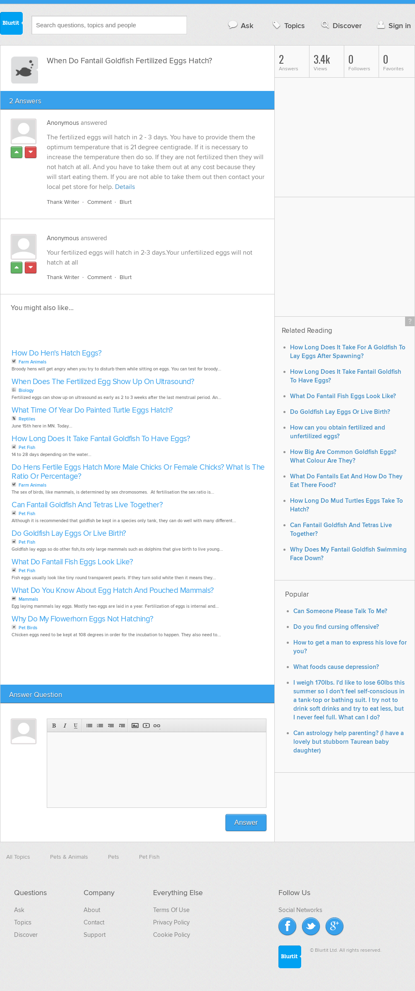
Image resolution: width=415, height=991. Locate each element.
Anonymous (63, 123)
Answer (246, 822)
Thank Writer (63, 201)
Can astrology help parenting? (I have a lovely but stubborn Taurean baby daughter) (348, 742)
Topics (288, 25)
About (92, 910)
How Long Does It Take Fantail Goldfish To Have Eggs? (101, 439)
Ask (240, 25)
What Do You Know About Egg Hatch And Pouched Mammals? (113, 590)
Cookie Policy (171, 934)
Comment (99, 201)
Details (125, 187)
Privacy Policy (171, 922)
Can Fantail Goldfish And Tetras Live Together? (87, 505)
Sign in (393, 25)
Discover (340, 25)
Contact (94, 922)
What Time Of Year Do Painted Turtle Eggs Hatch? (92, 410)
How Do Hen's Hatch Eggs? (56, 353)
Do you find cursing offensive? (336, 627)
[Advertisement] (105, 332)
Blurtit (11, 24)
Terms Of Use (171, 910)
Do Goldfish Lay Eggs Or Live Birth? (69, 533)
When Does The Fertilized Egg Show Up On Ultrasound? (103, 382)
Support (95, 934)
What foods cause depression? (336, 667)
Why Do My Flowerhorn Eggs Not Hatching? (83, 619)
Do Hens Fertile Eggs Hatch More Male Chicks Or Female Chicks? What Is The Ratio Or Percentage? (138, 472)
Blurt (126, 201)
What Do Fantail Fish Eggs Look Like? (72, 562)
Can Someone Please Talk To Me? (340, 611)
